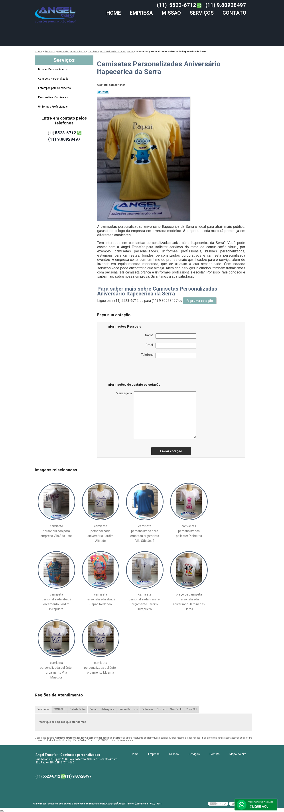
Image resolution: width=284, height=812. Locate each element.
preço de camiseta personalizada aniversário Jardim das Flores (189, 602)
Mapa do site (237, 754)
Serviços (202, 13)
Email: (171, 345)
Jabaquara (107, 709)
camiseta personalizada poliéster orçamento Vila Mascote (56, 670)
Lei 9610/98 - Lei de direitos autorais (114, 740)
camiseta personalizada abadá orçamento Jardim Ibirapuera (56, 602)
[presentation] (135, 371)
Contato (234, 13)
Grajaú (93, 709)
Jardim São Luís (128, 709)
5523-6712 (182, 5)
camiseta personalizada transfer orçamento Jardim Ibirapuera (145, 602)
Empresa (141, 13)
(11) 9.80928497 (225, 5)
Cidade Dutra (78, 709)
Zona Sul (191, 709)
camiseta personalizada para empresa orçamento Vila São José (144, 533)
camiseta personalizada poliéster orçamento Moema (100, 667)
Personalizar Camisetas (53, 97)
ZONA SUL (59, 709)
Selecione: (43, 709)
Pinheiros (147, 709)
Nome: (170, 336)
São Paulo (176, 709)
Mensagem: (156, 414)
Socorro (161, 709)
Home (113, 13)
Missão (171, 13)
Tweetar (103, 92)
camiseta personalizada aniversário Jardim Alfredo (100, 533)
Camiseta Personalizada (53, 78)
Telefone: (168, 355)
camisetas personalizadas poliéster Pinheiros (189, 531)
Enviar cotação (171, 451)
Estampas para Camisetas (54, 88)
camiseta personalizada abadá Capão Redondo (100, 599)
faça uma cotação (200, 301)
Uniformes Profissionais (53, 106)
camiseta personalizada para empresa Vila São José (56, 531)
